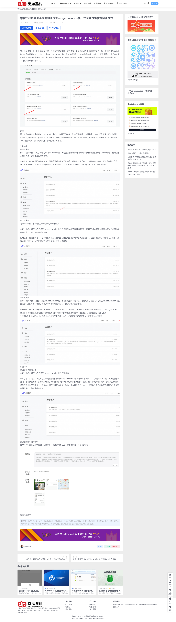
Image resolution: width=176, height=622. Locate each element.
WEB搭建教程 (36, 9)
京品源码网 (87, 616)
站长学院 (25, 9)
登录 (154, 3)
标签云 (67, 607)
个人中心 (68, 604)
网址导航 (68, 609)
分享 (100, 546)
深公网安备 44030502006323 (95, 618)
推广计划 (92, 609)
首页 (19, 9)
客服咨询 (92, 607)
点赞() (115, 546)
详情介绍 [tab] (26, 28)
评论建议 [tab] (53, 28)
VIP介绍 (92, 604)
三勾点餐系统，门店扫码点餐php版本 (142, 149)
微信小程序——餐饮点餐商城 (138, 153)
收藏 (107, 546)
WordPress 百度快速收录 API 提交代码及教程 (56, 592)
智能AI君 (25, 546)
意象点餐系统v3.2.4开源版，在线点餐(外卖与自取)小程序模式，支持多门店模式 (142, 165)
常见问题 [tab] (40, 28)
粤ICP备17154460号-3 (79, 618)
